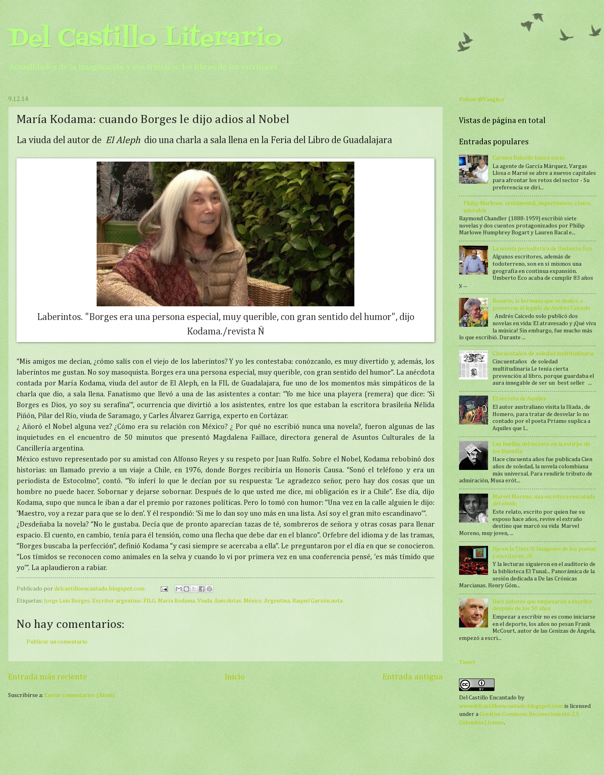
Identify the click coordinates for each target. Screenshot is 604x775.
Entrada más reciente (47, 677)
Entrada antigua (413, 677)
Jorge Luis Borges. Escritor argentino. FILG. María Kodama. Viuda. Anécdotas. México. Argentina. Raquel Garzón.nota (193, 601)
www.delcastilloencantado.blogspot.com (511, 706)
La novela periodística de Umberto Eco (542, 249)
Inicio (235, 677)
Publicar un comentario (57, 642)
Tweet (467, 662)
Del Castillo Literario (145, 39)
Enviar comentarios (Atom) (79, 695)
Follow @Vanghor (482, 100)
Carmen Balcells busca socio (528, 158)
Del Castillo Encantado (488, 698)
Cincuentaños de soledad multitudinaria (543, 354)
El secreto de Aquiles (519, 399)
